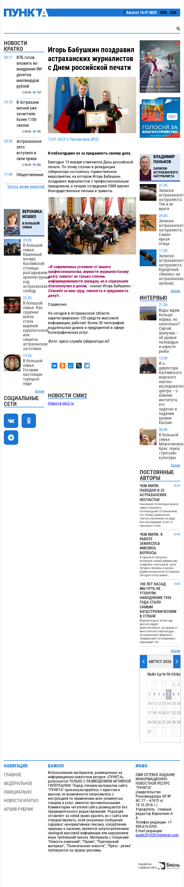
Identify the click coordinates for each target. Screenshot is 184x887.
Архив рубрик (18, 809)
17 (149, 713)
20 (164, 713)
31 (149, 732)
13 (164, 704)
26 (159, 722)
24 (149, 722)
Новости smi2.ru (61, 403)
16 (178, 704)
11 (154, 704)
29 (174, 722)
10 (149, 704)
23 (178, 713)
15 (174, 704)
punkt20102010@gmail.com (157, 835)
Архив (39, 391)
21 (169, 713)
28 (169, 722)
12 (159, 704)
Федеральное (18, 783)
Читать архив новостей (25, 186)
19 (159, 713)
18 (154, 713)
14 (169, 704)
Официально (18, 792)
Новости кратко (21, 800)
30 (178, 722)
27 (164, 722)
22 (174, 713)
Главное (12, 775)
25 (154, 722)
